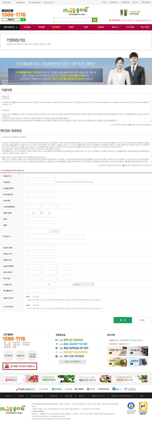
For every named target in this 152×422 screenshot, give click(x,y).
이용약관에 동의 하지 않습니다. (141, 125)
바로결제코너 (20, 2)
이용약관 (21, 396)
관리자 (141, 396)
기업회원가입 (125, 2)
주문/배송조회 (146, 2)
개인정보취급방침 (37, 396)
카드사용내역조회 (34, 2)
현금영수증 (68, 396)
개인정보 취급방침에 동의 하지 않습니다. (138, 165)
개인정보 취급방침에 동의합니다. (111, 165)
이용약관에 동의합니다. (121, 125)
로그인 (104, 2)
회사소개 (8, 396)
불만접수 (82, 396)
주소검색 (54, 231)
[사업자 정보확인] (38, 411)
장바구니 (135, 2)
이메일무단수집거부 (98, 396)
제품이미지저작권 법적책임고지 (122, 396)
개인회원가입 (113, 2)
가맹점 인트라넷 (48, 2)
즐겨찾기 (7, 2)
